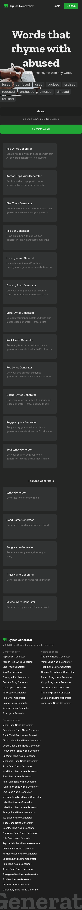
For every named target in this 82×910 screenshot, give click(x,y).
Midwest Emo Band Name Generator (22, 797)
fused (6, 84)
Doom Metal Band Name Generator (21, 745)
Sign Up (71, 5)
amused (45, 92)
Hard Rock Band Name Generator (20, 771)
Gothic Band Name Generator (18, 848)
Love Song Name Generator (56, 697)
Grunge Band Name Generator (19, 812)
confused (23, 84)
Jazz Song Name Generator (56, 703)
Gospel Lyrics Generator (15, 703)
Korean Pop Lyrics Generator (18, 661)
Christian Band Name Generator (19, 858)
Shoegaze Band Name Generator (20, 874)
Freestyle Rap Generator (16, 677)
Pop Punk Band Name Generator (20, 781)
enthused (27, 92)
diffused (63, 92)
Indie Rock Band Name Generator (20, 807)
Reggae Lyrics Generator (16, 708)
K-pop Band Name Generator (18, 869)
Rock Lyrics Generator (14, 692)
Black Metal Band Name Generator (21, 735)
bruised (53, 84)
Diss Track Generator (14, 666)
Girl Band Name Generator (16, 884)
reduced (8, 92)
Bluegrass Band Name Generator (20, 833)
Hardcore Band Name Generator (20, 853)
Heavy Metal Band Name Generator (21, 750)
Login (57, 5)
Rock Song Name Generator (56, 666)
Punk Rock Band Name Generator (20, 786)
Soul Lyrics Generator (14, 713)
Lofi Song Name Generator (55, 687)
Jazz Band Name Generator (17, 817)
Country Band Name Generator (19, 827)
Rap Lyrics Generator (14, 656)
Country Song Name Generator (57, 672)
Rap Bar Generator (12, 672)
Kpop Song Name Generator (56, 682)
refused (8, 99)
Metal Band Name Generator (18, 725)
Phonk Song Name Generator (56, 677)
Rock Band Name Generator (18, 766)
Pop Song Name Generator (55, 692)
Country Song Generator (16, 682)
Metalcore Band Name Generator (20, 761)
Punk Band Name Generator (17, 776)
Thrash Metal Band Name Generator (22, 740)
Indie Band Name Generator (17, 802)
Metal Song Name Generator (56, 661)
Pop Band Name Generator (17, 863)
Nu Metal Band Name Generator (19, 756)
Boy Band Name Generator (17, 879)
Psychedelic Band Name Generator (21, 843)
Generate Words (41, 129)
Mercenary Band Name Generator (21, 889)
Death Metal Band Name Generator (21, 730)
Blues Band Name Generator (18, 822)
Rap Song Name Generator (55, 656)
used (39, 84)
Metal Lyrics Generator (15, 687)
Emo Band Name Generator (17, 791)
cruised (70, 84)
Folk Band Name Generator (17, 838)
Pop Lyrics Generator (14, 697)
